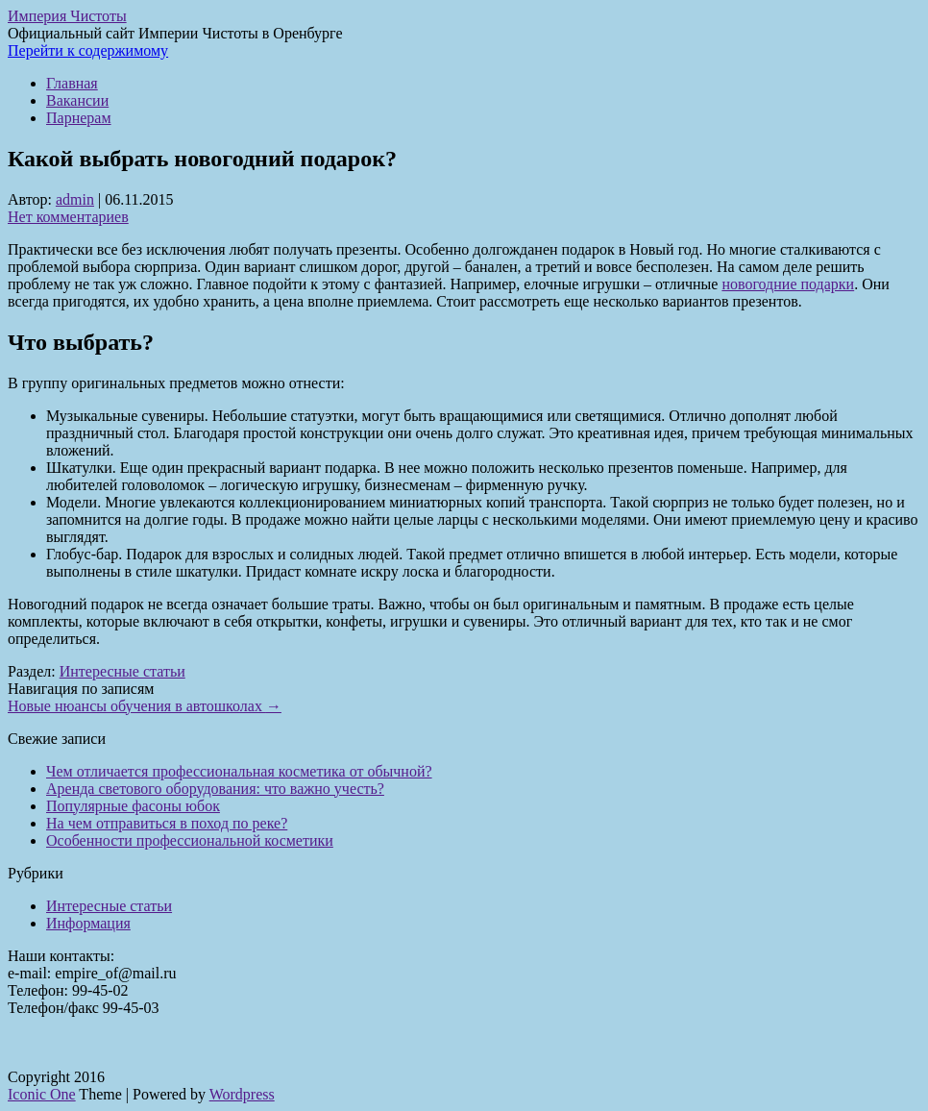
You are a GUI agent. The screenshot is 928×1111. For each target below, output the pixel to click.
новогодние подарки (787, 284)
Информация (88, 923)
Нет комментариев (68, 217)
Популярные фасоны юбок (133, 806)
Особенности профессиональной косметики (189, 840)
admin (75, 199)
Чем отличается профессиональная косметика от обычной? (239, 771)
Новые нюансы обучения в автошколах (144, 706)
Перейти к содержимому (88, 50)
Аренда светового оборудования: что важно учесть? (215, 788)
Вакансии (77, 100)
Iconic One (42, 1094)
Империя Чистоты (67, 16)
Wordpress (242, 1094)
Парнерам (78, 118)
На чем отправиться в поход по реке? (166, 823)
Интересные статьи (122, 671)
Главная (72, 83)
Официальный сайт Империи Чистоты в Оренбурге (175, 33)
